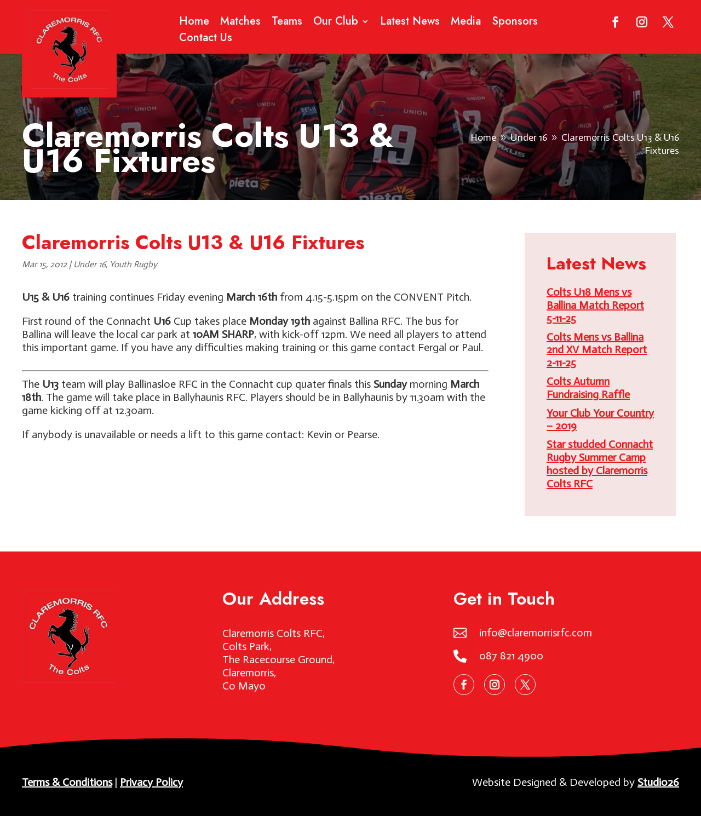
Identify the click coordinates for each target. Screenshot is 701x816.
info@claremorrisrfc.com (535, 632)
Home (194, 23)
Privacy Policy (151, 782)
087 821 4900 (511, 655)
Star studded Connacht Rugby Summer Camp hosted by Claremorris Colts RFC (600, 464)
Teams (287, 23)
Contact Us (205, 39)
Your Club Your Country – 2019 (600, 419)
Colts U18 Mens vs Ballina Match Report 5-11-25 (595, 305)
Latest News (410, 23)
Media (466, 23)
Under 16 (89, 264)
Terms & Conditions (67, 782)
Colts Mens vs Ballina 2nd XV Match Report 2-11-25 (597, 350)
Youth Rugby (133, 264)
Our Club (335, 23)
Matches (240, 23)
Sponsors (515, 23)
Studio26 (658, 782)
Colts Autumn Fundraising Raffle (588, 388)
